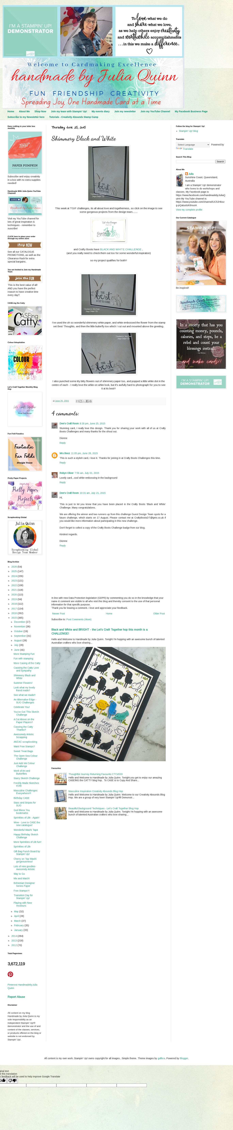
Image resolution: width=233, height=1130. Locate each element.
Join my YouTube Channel (155, 111)
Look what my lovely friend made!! (24, 689)
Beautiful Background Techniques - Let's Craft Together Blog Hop (103, 808)
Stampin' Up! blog (188, 131)
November (20, 626)
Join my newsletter (125, 111)
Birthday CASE (21, 798)
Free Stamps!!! (21, 890)
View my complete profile (189, 209)
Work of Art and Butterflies (22, 772)
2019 (14, 599)
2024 (14, 576)
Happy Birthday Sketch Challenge (26, 836)
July (16, 645)
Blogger (184, 1058)
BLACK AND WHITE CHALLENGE (121, 249)
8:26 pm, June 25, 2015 (92, 423)
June (17, 649)
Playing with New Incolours (23, 904)
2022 (14, 585)
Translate (184, 149)
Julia (191, 174)
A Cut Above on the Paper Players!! (24, 721)
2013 (14, 940)
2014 (14, 936)
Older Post (159, 613)
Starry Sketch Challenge (27, 778)
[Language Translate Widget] (193, 144)
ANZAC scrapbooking (25, 741)
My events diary (101, 111)
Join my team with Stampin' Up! (69, 111)
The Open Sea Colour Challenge (25, 757)
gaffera (161, 1058)
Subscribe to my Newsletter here (25, 117)
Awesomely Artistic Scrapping (24, 736)
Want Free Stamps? (24, 746)
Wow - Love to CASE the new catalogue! (27, 824)
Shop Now (40, 111)
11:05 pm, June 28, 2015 (84, 453)
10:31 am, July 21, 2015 (93, 493)
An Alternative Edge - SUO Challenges (25, 701)
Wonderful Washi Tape (26, 830)
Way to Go (19, 873)
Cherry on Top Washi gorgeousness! (25, 860)
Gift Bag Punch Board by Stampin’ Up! (27, 853)
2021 (14, 590)
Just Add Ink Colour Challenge (24, 765)
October (19, 631)
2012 (14, 945)
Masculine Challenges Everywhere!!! (25, 792)
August (18, 640)
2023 (14, 580)
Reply (63, 443)
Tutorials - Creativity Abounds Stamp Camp (73, 117)
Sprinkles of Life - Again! (26, 817)
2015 (14, 617)
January (19, 930)
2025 (14, 571)
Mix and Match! (22, 878)
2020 (14, 594)
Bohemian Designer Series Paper (24, 884)
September (20, 635)
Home (10, 111)
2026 (14, 566)
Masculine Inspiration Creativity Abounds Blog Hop (95, 791)
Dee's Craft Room (69, 423)
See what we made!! (24, 695)
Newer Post (58, 613)
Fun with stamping (23, 658)
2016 (14, 613)
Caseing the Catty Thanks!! (23, 728)
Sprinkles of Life (22, 846)
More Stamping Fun (24, 654)
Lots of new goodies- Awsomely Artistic (25, 868)
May (16, 911)
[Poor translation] (12, 1080)
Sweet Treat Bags (23, 751)
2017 (14, 608)
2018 (14, 603)
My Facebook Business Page (191, 111)
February (19, 925)
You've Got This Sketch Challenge (26, 713)
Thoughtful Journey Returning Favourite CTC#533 (95, 774)
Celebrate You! (22, 707)
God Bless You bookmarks (22, 811)
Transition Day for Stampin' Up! (23, 897)
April (17, 916)
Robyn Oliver (67, 473)
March (17, 920)
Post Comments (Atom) (78, 619)
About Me (24, 111)
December (20, 622)
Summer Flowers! (23, 683)
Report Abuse (16, 996)
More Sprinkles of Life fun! (27, 842)
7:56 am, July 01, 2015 (87, 473)
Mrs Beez (65, 453)
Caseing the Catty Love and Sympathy (26, 669)
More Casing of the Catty (27, 663)
